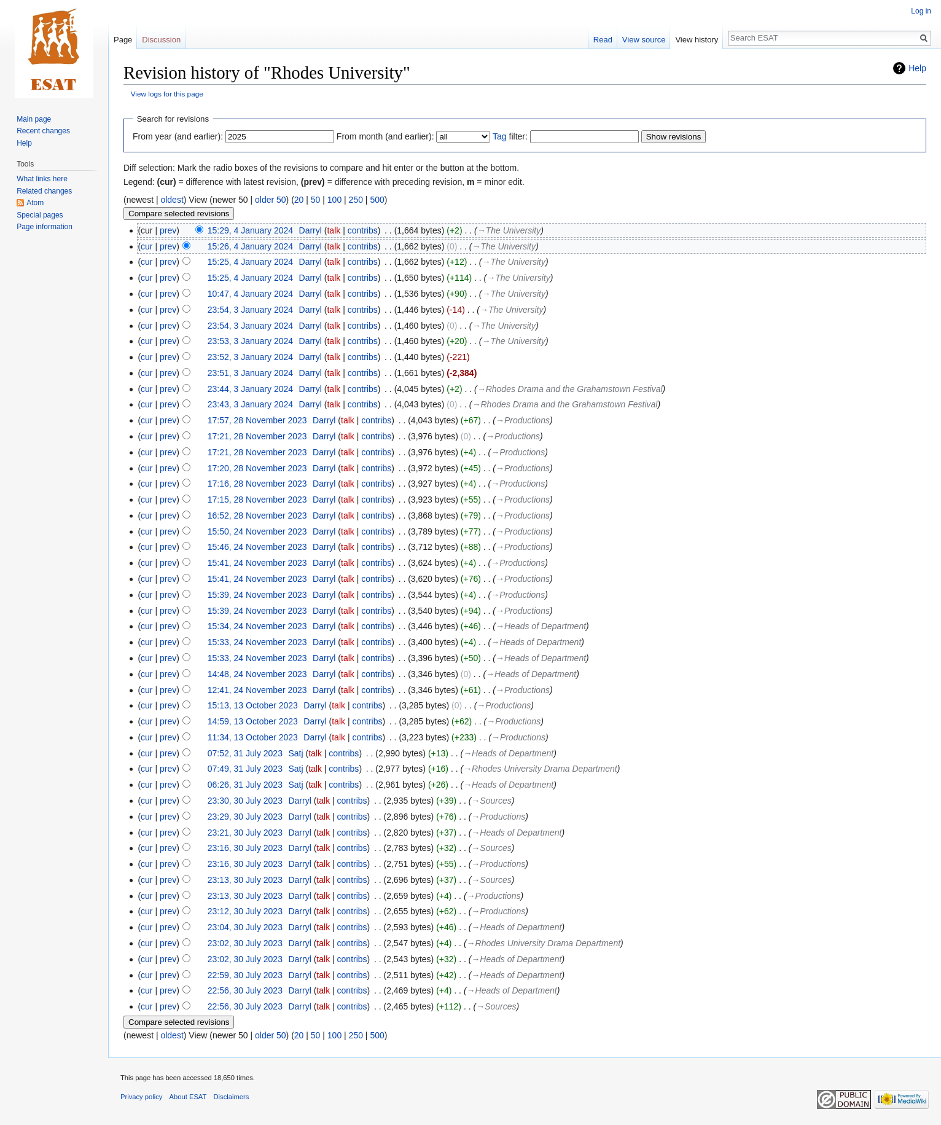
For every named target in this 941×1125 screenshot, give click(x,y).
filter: (510, 136)
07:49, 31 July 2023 (245, 769)
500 (377, 200)
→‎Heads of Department (541, 626)
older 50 (270, 200)
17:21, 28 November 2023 (257, 436)
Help (917, 68)
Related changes (44, 191)
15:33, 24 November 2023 (257, 642)
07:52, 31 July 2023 (245, 753)
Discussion (161, 39)
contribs (363, 230)
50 (316, 200)
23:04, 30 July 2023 (245, 927)
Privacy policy (141, 1096)
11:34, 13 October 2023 (253, 737)
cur (146, 246)
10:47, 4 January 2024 (250, 294)
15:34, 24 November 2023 (257, 626)
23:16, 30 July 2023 (245, 848)
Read (602, 39)
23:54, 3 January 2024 (250, 310)
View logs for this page (167, 94)
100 (334, 200)
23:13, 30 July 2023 (245, 880)
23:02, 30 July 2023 (245, 943)
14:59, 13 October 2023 (253, 721)
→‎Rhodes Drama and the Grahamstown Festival (570, 389)
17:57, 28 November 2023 (257, 420)
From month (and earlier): (385, 136)
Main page (34, 119)
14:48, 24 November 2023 (257, 674)
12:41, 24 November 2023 (257, 690)
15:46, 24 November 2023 (257, 547)
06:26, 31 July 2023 (245, 785)
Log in (921, 11)
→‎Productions (523, 420)
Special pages (40, 215)
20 (299, 200)
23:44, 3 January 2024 (250, 389)
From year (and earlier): (178, 136)
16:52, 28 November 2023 (257, 515)
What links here (42, 178)
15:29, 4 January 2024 (250, 230)
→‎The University (509, 230)
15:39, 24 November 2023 (257, 595)
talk (333, 230)
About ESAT (188, 1096)
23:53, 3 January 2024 (250, 341)
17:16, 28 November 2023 (257, 483)
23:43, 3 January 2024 (250, 404)
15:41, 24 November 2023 (257, 563)
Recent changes (43, 131)
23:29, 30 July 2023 (245, 816)
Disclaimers (231, 1096)
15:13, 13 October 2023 (253, 705)
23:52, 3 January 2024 (250, 357)
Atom (35, 202)
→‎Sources (491, 801)
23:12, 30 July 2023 (245, 911)
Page (123, 39)
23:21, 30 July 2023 (245, 832)
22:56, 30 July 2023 (245, 990)
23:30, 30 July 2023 (245, 801)
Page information (44, 226)
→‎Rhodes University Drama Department (540, 769)
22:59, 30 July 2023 (245, 975)
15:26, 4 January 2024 (250, 246)
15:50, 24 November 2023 (257, 531)
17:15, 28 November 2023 (257, 499)
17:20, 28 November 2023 (257, 468)
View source (644, 39)
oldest (171, 200)
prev (168, 230)
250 (356, 200)
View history (696, 39)
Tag (500, 136)
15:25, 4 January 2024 (250, 262)
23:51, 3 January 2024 (250, 373)
